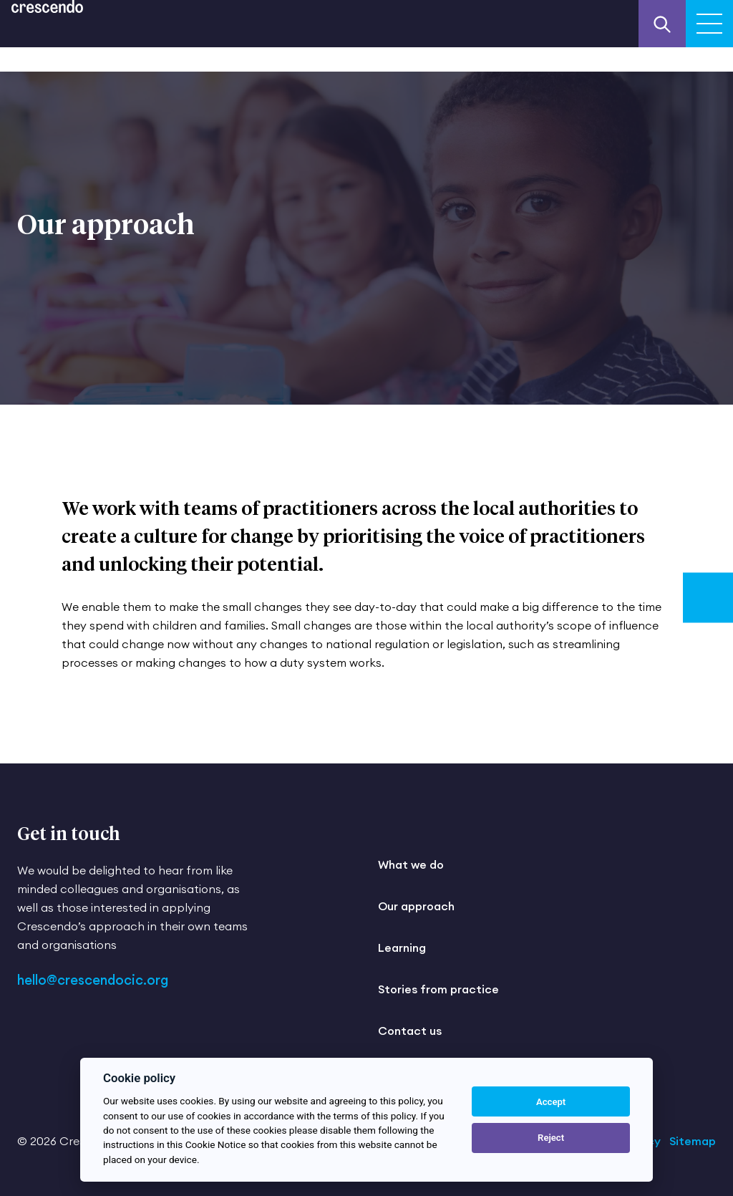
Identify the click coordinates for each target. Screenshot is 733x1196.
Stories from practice (438, 989)
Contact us (410, 1030)
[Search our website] (662, 23)
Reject (551, 1137)
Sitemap (692, 1141)
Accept (550, 1101)
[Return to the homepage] (47, 6)
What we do (411, 864)
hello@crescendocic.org (92, 980)
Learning (402, 947)
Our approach (416, 906)
